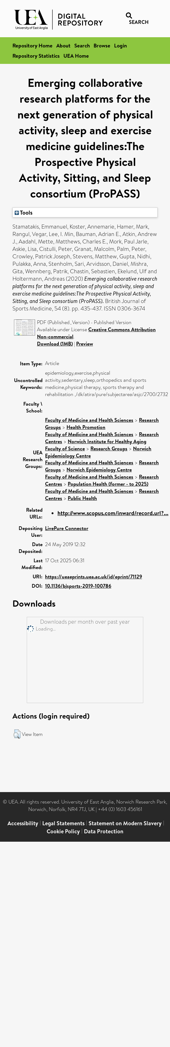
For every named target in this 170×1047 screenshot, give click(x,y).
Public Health (82, 498)
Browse (102, 45)
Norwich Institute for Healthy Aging (107, 441)
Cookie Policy (63, 831)
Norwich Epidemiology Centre (99, 469)
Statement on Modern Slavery (125, 823)
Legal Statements (63, 823)
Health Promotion (86, 427)
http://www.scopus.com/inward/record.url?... (112, 513)
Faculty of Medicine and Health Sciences (89, 420)
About (63, 45)
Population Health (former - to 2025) (108, 483)
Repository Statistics (36, 55)
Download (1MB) (55, 343)
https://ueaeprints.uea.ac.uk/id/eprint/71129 (93, 576)
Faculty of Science (65, 448)
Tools (24, 212)
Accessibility (22, 823)
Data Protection (103, 831)
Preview (84, 343)
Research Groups (108, 448)
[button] (17, 734)
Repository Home (32, 45)
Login (120, 45)
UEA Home (76, 55)
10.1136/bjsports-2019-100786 (78, 585)
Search (82, 45)
